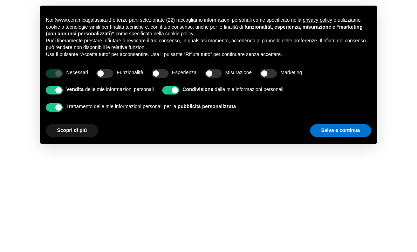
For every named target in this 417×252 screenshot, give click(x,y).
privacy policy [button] (317, 20)
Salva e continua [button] (340, 130)
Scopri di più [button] (72, 130)
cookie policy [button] (179, 33)
